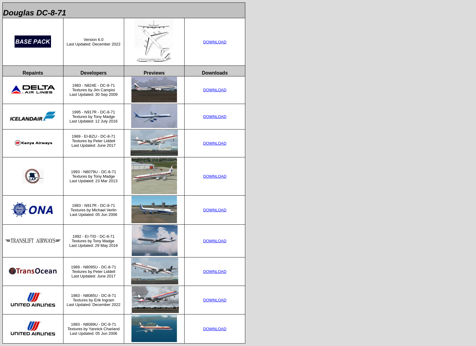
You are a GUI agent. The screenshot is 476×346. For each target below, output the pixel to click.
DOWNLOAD (214, 42)
